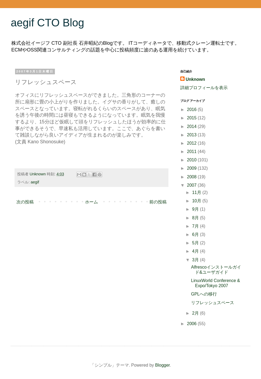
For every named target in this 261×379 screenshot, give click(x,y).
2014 (192, 126)
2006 (192, 323)
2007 (192, 185)
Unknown (195, 79)
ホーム (91, 202)
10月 (197, 201)
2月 (196, 313)
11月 (197, 192)
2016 (192, 109)
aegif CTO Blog (47, 23)
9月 (196, 209)
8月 (196, 217)
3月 (196, 260)
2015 (192, 118)
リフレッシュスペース (212, 302)
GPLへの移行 (204, 294)
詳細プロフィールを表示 (204, 87)
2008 (192, 177)
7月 (196, 226)
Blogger (162, 365)
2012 (192, 143)
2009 (192, 168)
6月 (196, 234)
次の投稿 (25, 202)
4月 (196, 251)
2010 (192, 160)
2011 (192, 151)
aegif (35, 182)
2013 (192, 135)
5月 (196, 243)
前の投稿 (158, 202)
